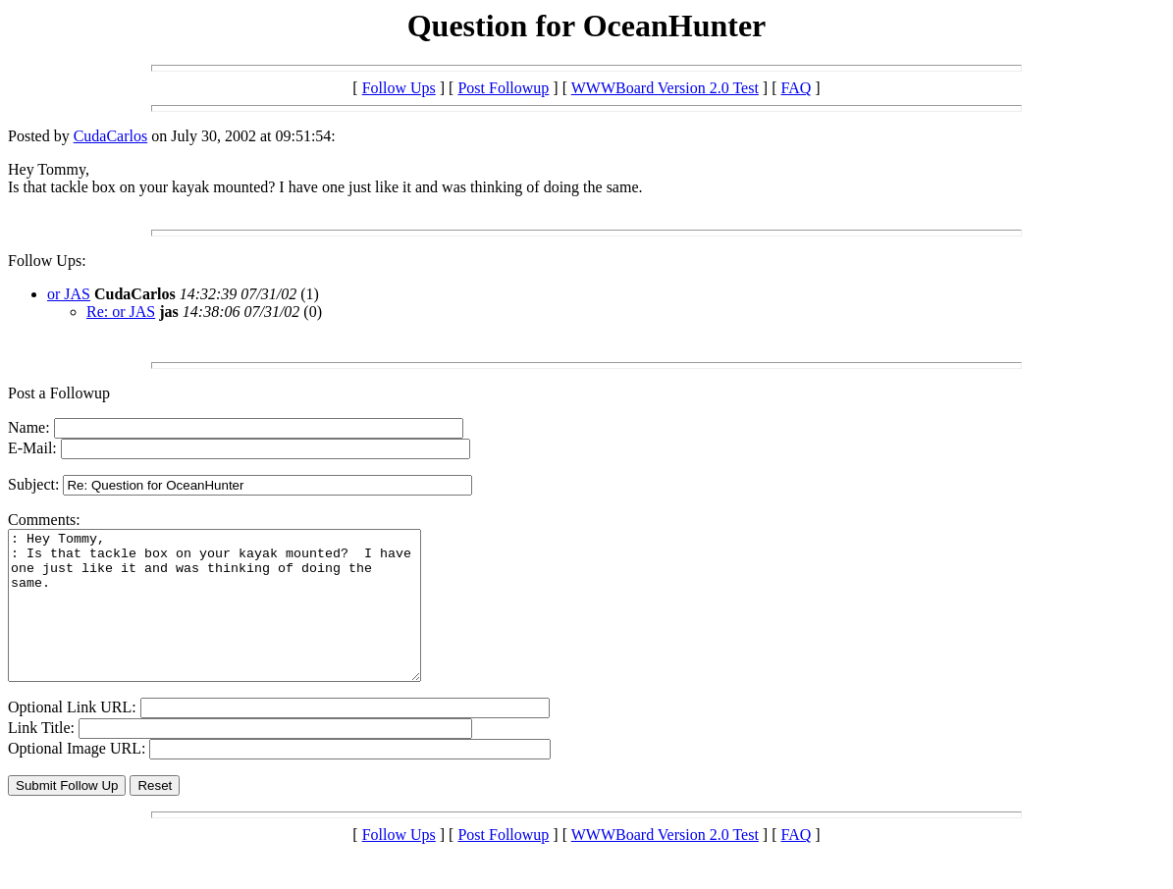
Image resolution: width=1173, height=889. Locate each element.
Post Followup (503, 87)
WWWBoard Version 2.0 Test (665, 87)
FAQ (796, 87)
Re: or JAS (120, 311)
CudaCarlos (111, 136)
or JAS (68, 294)
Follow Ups (399, 87)
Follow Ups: (47, 260)
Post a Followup (59, 393)
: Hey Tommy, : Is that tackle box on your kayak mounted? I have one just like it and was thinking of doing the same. (239, 620)
